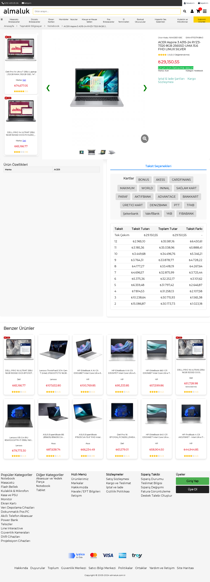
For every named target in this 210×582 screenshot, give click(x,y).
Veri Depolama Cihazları (17, 507)
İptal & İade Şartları (171, 78)
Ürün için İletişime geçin (175, 67)
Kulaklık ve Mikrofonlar (182, 20)
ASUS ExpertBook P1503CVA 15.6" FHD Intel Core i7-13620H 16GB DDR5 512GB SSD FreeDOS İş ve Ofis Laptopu (87, 435)
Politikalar (125, 568)
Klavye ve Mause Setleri (89, 20)
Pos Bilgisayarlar (108, 20)
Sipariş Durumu (152, 479)
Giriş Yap (192, 481)
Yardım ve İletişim (162, 568)
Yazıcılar (74, 19)
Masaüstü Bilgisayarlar (14, 20)
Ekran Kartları (51, 20)
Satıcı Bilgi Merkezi (102, 568)
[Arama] (184, 11)
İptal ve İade (114, 487)
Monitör (6, 499)
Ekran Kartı (8, 503)
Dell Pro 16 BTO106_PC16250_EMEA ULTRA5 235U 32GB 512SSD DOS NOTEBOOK (122, 435)
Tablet (40, 490)
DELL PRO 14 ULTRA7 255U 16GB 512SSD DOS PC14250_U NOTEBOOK (21, 133)
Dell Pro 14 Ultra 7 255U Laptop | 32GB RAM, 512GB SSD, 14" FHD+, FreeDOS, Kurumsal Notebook (21, 73)
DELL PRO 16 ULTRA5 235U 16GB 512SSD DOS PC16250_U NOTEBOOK (191, 371)
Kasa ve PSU (9, 495)
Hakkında (21, 568)
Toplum (53, 568)
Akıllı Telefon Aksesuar (17, 516)
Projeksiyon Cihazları (15, 541)
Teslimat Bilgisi (151, 483)
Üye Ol (192, 489)
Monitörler (63, 19)
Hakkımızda (79, 487)
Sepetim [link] (203, 3)
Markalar (77, 483)
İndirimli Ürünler (202, 20)
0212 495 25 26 (10, 3)
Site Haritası (185, 568)
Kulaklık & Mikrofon (15, 491)
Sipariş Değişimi (152, 487)
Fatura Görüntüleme (155, 491)
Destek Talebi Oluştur (156, 495)
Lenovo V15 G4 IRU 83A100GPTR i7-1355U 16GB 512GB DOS (19, 438)
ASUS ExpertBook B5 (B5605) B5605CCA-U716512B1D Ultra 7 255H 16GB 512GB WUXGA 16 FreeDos (53, 435)
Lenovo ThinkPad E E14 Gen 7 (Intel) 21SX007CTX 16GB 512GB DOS (53, 371)
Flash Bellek (9, 486)
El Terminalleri (123, 20)
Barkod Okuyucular (140, 20)
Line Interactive (12, 528)
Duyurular (37, 568)
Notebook (8, 478)
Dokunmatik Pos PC (15, 511)
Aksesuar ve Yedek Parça (49, 480)
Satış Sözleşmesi (117, 479)
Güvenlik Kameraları (15, 532)
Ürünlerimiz (79, 479)
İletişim (26, 3)
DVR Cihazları (10, 536)
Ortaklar (141, 568)
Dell (24, 80)
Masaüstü (7, 482)
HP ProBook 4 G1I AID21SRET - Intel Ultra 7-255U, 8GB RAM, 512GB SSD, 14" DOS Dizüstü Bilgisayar (191, 435)
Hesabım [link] (189, 3)
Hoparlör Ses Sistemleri (160, 20)
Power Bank (9, 520)
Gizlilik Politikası (118, 491)
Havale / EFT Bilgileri (85, 491)
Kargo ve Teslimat (118, 483)
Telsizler (7, 524)
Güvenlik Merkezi (73, 568)
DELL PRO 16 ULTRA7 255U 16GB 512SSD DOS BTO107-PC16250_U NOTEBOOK (19, 371)
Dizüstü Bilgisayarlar (34, 20)
